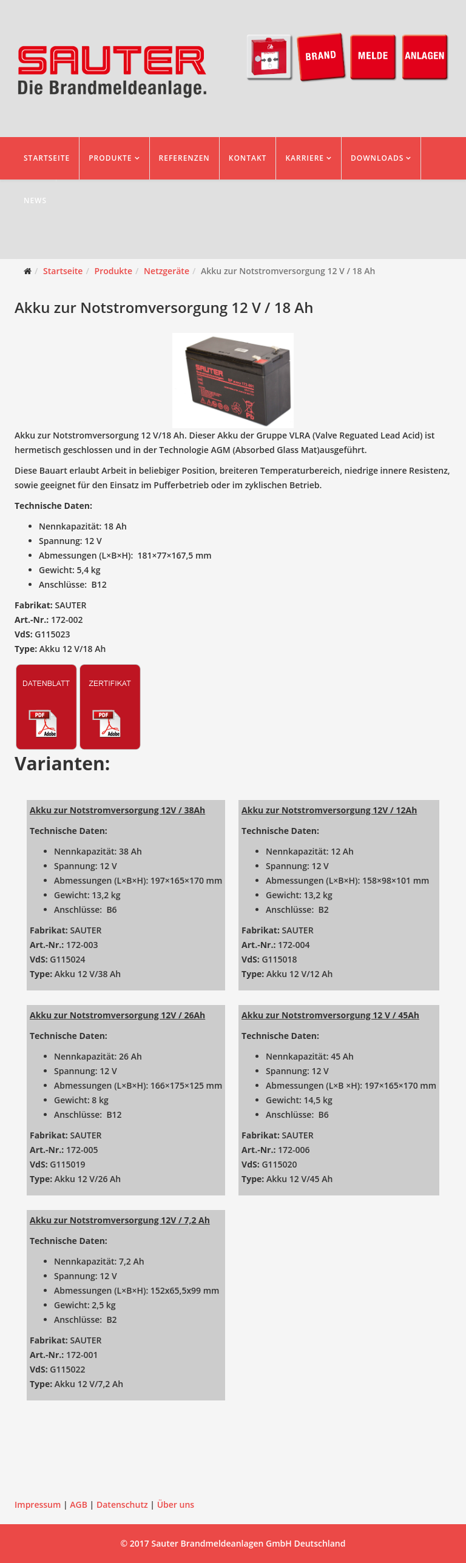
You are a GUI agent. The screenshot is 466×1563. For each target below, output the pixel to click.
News (35, 200)
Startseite (47, 158)
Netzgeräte (166, 271)
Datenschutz (122, 1504)
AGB (78, 1504)
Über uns (175, 1504)
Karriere (304, 158)
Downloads (377, 158)
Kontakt (248, 158)
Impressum (38, 1504)
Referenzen (184, 158)
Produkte (110, 158)
